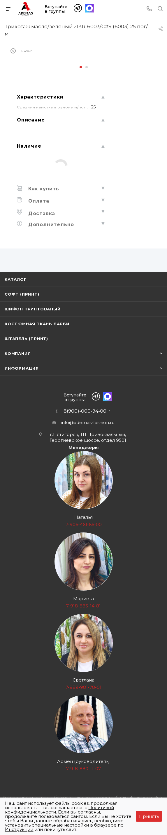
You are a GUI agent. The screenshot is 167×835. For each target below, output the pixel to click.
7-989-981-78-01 (83, 687)
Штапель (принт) (26, 338)
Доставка (41, 213)
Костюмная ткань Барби (37, 323)
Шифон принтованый (33, 309)
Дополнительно (50, 224)
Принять (149, 816)
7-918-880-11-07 (83, 768)
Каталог (16, 279)
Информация (22, 368)
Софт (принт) (22, 294)
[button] (81, 67)
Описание (31, 120)
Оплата (38, 201)
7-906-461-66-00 (84, 524)
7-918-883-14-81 (83, 606)
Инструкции (19, 829)
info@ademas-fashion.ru (88, 422)
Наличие (29, 146)
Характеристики (40, 97)
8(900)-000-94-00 (85, 411)
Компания (18, 353)
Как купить (43, 189)
